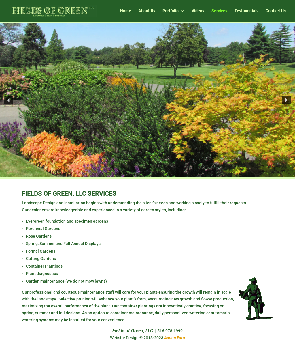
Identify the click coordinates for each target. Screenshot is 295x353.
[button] (8, 100)
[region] (147, 100)
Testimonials (246, 11)
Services (219, 11)
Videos (198, 11)
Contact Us (276, 11)
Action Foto (174, 337)
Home (125, 11)
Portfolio (170, 11)
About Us (146, 11)
